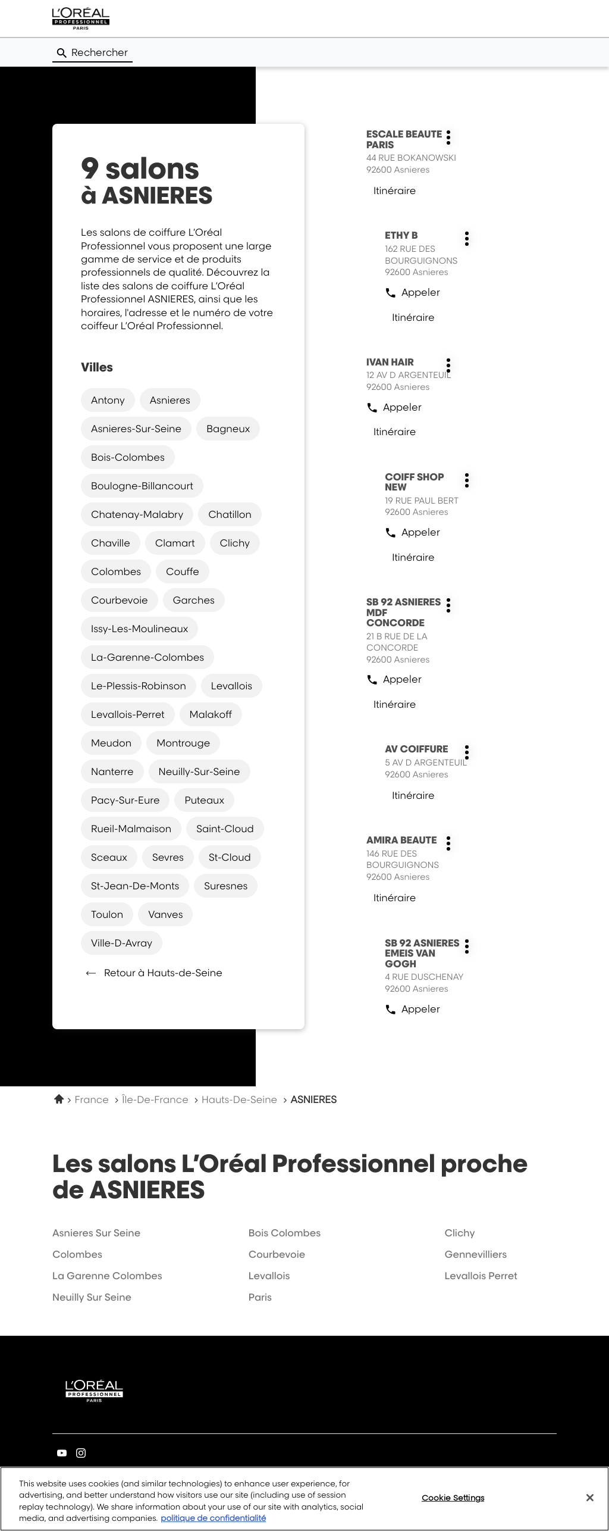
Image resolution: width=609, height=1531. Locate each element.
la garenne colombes (107, 1276)
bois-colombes (128, 457)
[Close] (590, 1505)
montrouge (183, 743)
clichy (235, 543)
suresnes (225, 886)
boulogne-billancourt (142, 486)
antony (108, 400)
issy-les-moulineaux (139, 629)
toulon (107, 914)
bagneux (228, 429)
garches (194, 600)
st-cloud (230, 857)
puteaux (204, 800)
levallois (231, 686)
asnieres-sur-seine (136, 429)
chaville (110, 543)
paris (260, 1297)
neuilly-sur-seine (199, 771)
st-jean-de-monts (135, 886)
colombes (116, 571)
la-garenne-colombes (147, 657)
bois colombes (285, 1233)
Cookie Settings (453, 1505)
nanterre (112, 771)
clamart (175, 543)
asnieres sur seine (96, 1233)
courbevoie (119, 600)
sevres (168, 857)
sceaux (109, 857)
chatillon (230, 514)
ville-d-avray (121, 943)
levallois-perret (128, 714)
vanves (165, 914)
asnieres (170, 400)
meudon (111, 743)
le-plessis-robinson (138, 686)
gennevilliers (475, 1254)
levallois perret (480, 1276)
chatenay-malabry (137, 514)
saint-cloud (224, 829)
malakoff (211, 714)
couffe (182, 571)
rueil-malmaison (131, 829)
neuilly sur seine (91, 1297)
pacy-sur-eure (125, 800)
